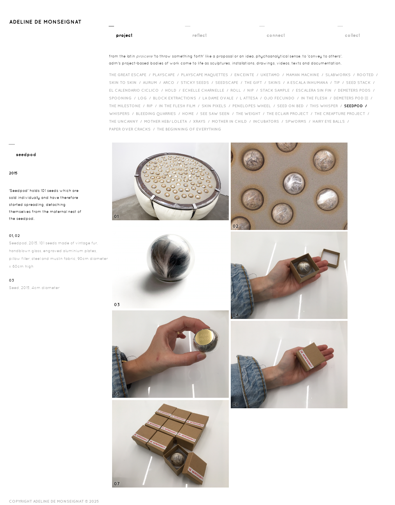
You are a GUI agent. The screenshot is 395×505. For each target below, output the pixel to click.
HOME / (191, 113)
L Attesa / (252, 98)
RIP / (153, 105)
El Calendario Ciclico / (137, 90)
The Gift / (256, 82)
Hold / (174, 90)
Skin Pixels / (217, 105)
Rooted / (368, 74)
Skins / (277, 82)
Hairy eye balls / (331, 121)
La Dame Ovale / (221, 98)
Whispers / (122, 113)
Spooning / (123, 98)
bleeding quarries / (159, 113)
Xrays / (202, 121)
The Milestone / (128, 105)
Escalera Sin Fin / (317, 90)
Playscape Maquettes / (207, 74)
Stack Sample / (278, 90)
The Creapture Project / (342, 113)
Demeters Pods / (357, 90)
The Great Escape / (131, 74)
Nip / (253, 90)
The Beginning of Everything (191, 129)
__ (121, 30)
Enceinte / (247, 74)
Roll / (238, 90)
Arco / (172, 82)
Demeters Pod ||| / (354, 98)
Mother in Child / (232, 121)
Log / (145, 98)
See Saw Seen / (218, 113)
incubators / (269, 121)
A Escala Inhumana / (310, 82)
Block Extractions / (177, 98)
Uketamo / (273, 74)
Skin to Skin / (126, 82)
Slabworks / (341, 74)
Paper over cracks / (133, 129)
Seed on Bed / (293, 105)
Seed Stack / (361, 82)
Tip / (340, 82)
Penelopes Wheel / (254, 105)
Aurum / (153, 82)
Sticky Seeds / (198, 82)
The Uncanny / (126, 121)
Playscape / (167, 74)
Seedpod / (356, 105)
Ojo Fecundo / (282, 98)
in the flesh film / (180, 105)
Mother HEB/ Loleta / (168, 121)
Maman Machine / (305, 74)
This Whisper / (327, 105)
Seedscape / (229, 82)
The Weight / (251, 113)
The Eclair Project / (290, 113)
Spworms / (298, 121)
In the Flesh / (317, 98)
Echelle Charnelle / (206, 90)
